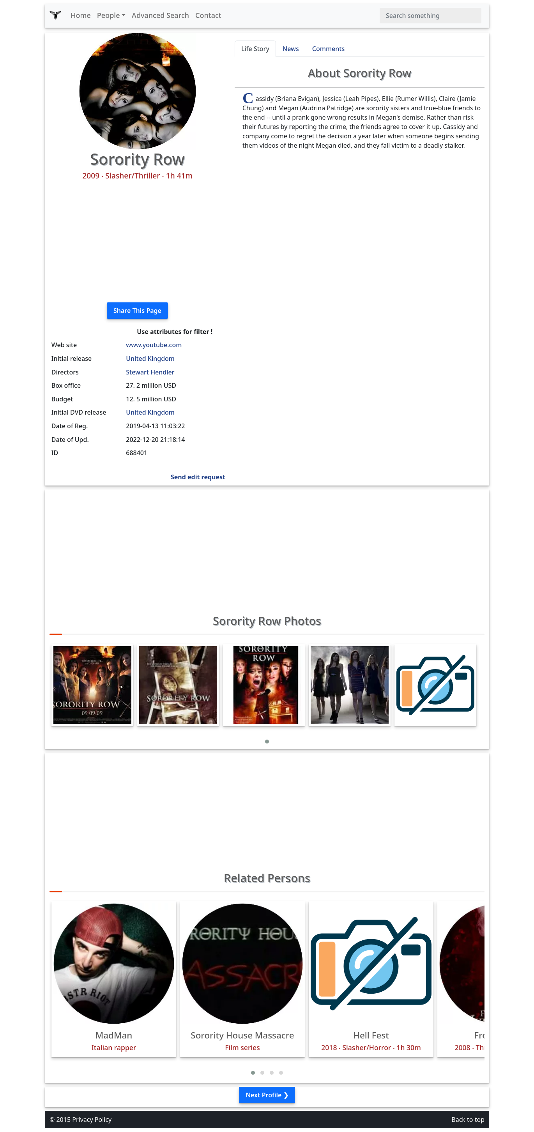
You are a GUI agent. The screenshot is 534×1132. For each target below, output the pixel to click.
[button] (267, 741)
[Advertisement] (137, 241)
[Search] (430, 15)
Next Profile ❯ (267, 1095)
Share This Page (137, 310)
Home (81, 15)
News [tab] (291, 48)
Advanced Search (160, 15)
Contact (208, 15)
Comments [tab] (328, 48)
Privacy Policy (91, 1119)
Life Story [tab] (255, 48)
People (108, 15)
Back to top (467, 1119)
